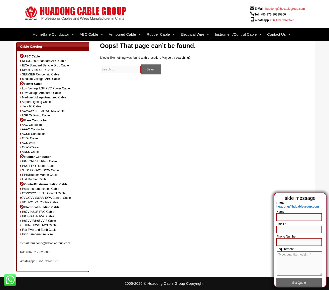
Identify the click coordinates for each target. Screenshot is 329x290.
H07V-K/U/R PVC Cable (38, 212)
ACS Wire (28, 143)
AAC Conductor (32, 125)
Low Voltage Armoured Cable (41, 93)
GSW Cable (30, 138)
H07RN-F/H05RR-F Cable (39, 161)
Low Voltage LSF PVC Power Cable (46, 88)
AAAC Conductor (33, 129)
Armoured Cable (128, 34)
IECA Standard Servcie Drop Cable (45, 65)
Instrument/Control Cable (241, 34)
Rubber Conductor (37, 157)
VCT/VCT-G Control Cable (40, 202)
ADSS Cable (30, 152)
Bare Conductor (61, 34)
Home (38, 34)
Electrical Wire (197, 34)
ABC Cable (94, 34)
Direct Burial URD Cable (38, 70)
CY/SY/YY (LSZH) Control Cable (44, 193)
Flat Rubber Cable (34, 179)
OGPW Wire (30, 147)
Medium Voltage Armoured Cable (44, 97)
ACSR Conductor (33, 134)
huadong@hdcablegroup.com (285, 8)
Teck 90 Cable (31, 106)
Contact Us (281, 34)
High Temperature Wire (37, 234)
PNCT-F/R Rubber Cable (38, 166)
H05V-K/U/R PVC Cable (38, 216)
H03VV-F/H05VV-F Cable (39, 221)
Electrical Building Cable (42, 207)
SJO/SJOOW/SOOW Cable (40, 170)
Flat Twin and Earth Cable (39, 230)
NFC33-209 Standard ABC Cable (44, 61)
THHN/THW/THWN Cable (39, 225)
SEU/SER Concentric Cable (40, 74)
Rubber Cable (163, 34)
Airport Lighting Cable (36, 102)
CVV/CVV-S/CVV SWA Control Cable (46, 198)
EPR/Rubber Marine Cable (40, 175)
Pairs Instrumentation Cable (40, 189)
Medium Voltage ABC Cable (41, 79)
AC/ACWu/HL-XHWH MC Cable (43, 111)
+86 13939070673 (282, 20)
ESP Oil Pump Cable (36, 115)
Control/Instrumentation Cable (46, 184)
